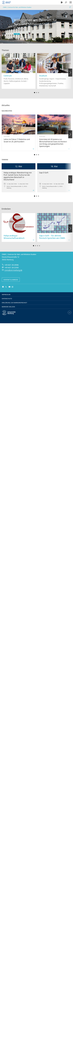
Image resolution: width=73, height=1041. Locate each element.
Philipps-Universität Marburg (10, 314)
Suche (65, 2)
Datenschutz (7, 299)
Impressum (6, 294)
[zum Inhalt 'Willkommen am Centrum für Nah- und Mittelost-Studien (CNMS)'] (17, 34)
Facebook (3, 287)
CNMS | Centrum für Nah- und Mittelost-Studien (70, 7)
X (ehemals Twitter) (6, 287)
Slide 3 (36, 92)
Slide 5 (38, 92)
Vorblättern (70, 72)
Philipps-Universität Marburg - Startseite (7, 2)
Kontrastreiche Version (61, 2)
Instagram (13, 287)
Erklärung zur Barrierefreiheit (14, 303)
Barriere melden (8, 307)
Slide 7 (39, 245)
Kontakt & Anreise (11, 280)
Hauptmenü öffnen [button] (70, 2)
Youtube (9, 287)
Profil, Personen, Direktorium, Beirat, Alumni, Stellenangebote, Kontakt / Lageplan (18, 68)
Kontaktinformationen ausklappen (69, 312)
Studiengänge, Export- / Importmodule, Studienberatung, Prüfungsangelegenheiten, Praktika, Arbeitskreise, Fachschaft (54, 70)
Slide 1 (34, 92)
